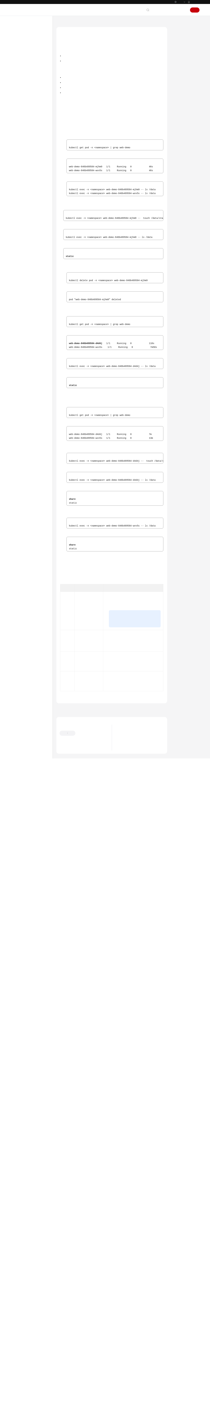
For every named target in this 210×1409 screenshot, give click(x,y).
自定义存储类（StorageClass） (28, 283)
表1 (110, 565)
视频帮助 (18, 393)
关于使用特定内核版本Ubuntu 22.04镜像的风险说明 (144, 1377)
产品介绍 (18, 62)
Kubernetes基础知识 (24, 73)
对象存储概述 (29, 176)
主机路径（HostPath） (30, 275)
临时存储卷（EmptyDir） (31, 269)
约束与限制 (179, 44)
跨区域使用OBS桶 (31, 246)
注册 (195, 16)
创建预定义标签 (118, 508)
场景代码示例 (20, 381)
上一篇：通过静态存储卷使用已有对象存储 (80, 1342)
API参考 (17, 370)
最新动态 (18, 50)
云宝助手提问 (66, 1383)
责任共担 (18, 420)
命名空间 (21, 324)
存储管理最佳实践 (28, 290)
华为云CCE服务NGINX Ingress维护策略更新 (139, 1381)
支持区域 (18, 437)
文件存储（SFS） (28, 159)
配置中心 (21, 353)
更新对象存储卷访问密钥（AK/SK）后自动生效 (34, 239)
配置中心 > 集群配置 (133, 431)
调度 (19, 125)
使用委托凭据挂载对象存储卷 (34, 230)
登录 (184, 16)
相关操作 (178, 66)
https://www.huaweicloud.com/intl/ (67, 3)
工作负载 (21, 119)
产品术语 (18, 414)
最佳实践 (18, 364)
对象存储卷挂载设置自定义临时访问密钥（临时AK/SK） (34, 219)
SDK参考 (18, 376)
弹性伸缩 (21, 296)
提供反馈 (83, 1367)
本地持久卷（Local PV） (31, 264)
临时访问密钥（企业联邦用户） (129, 406)
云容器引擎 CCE (77, 28)
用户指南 (18, 85)
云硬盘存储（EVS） (29, 153)
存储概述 (24, 142)
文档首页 (60, 28)
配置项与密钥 (23, 330)
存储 (19, 136)
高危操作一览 (23, 90)
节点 (19, 102)
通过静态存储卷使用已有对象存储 (34, 184)
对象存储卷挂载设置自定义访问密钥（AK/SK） (34, 208)
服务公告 (18, 56)
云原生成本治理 (24, 307)
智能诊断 (21, 318)
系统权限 (18, 443)
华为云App (195, 8)
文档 (161, 16)
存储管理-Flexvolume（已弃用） (32, 359)
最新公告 (122, 1367)
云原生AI (21, 313)
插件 (19, 336)
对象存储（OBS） (28, 170)
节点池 (20, 107)
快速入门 (18, 79)
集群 (19, 96)
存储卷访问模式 (138, 342)
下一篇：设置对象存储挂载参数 (149, 1342)
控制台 (176, 16)
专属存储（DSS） (28, 258)
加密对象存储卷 (30, 252)
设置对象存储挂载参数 (33, 200)
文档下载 (18, 399)
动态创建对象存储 (183, 51)
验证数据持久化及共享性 (186, 59)
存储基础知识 (26, 148)
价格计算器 (144, 326)
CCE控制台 (75, 146)
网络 (19, 130)
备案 (168, 16)
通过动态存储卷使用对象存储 (34, 193)
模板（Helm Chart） (26, 341)
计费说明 (18, 67)
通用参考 (18, 409)
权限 (19, 347)
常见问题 (18, 387)
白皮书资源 (19, 431)
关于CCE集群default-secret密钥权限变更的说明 (141, 1372)
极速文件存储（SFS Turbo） (33, 165)
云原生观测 (22, 301)
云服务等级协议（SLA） (25, 426)
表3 (75, 1208)
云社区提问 (82, 1383)
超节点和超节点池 (25, 113)
